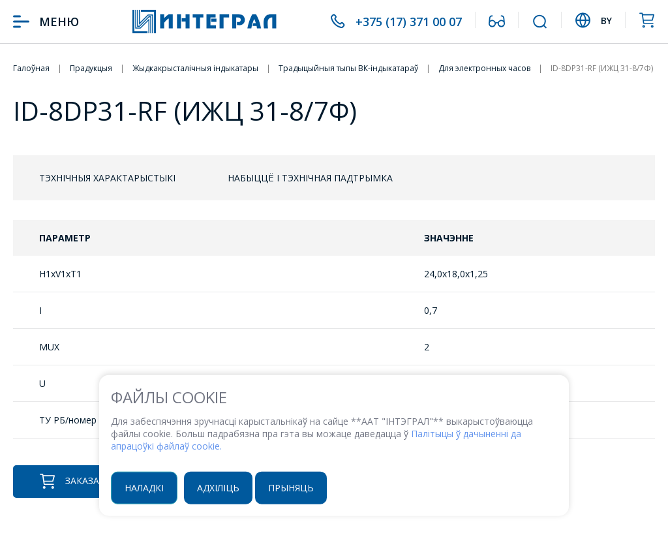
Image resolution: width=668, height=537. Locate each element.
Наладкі (144, 487)
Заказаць (76, 481)
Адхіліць (218, 487)
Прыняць (291, 487)
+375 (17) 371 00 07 (409, 21)
